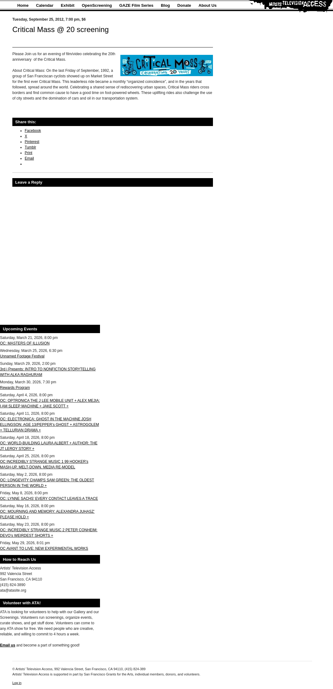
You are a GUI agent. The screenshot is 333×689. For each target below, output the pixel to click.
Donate (184, 5)
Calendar (44, 5)
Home (23, 5)
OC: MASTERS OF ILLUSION (25, 343)
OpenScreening (97, 5)
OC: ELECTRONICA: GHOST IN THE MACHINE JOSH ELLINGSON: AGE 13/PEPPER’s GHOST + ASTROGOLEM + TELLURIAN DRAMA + (49, 424)
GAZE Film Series (136, 5)
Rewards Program (15, 387)
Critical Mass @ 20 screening (60, 29)
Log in (16, 683)
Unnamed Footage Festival (22, 356)
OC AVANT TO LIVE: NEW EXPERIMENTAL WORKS (44, 548)
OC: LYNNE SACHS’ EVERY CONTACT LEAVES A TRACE (49, 498)
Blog (165, 5)
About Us (207, 5)
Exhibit (67, 5)
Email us (7, 645)
